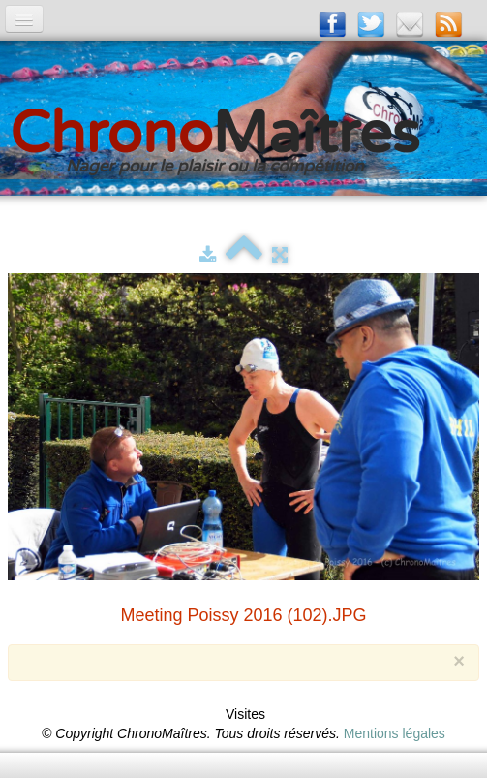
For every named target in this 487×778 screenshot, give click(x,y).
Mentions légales (394, 733)
